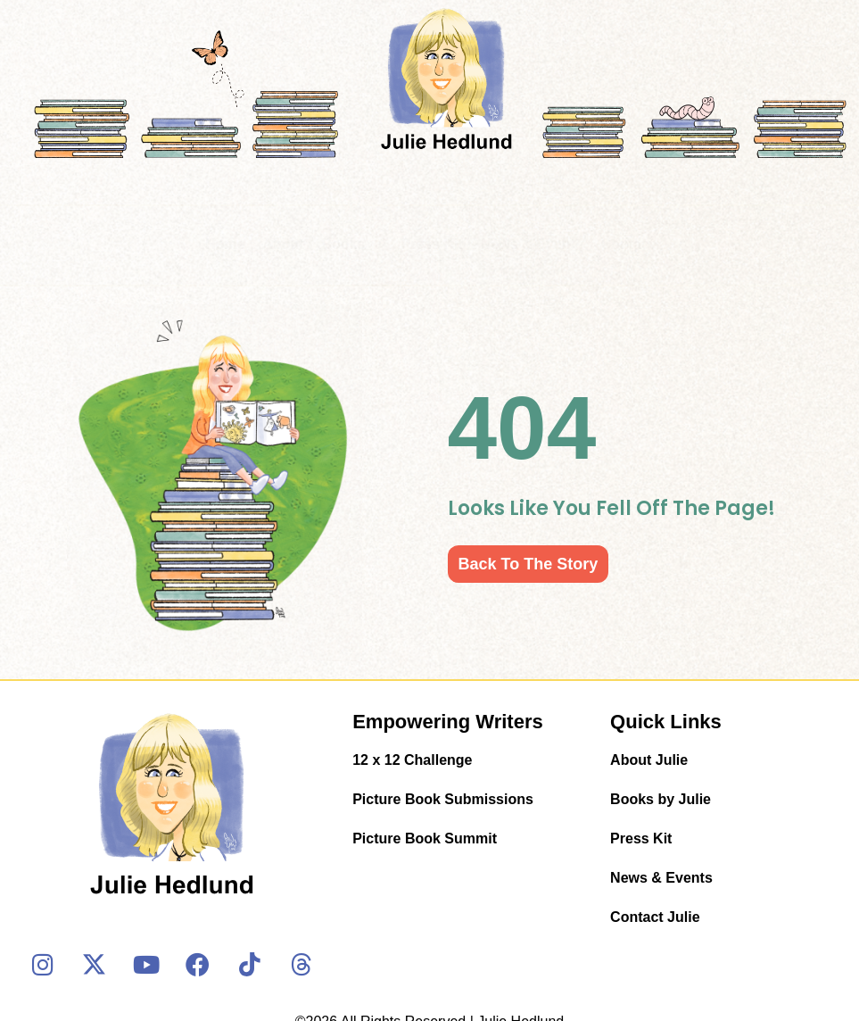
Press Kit (431, 244)
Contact (628, 244)
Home (224, 244)
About (282, 244)
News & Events (532, 244)
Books (353, 245)
